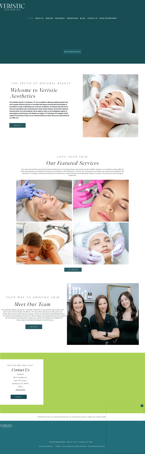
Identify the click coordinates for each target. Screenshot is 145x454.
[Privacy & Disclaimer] (46, 446)
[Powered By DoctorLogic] (96, 446)
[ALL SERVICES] (73, 270)
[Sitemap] (58, 446)
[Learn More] (33, 326)
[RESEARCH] (19, 397)
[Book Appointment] (72, 51)
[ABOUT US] (17, 125)
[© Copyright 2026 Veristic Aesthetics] (74, 446)
